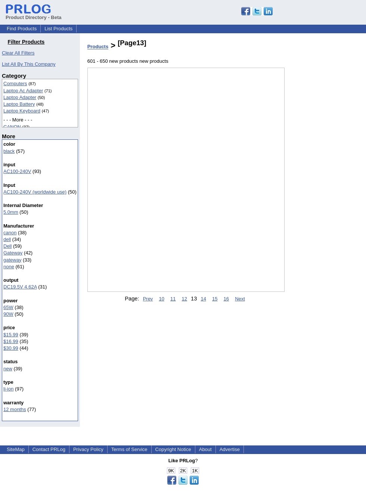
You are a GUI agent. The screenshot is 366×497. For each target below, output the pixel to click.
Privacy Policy (88, 449)
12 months (14, 409)
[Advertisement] (322, 194)
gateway (12, 260)
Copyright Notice (173, 449)
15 (214, 299)
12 (184, 299)
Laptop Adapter (19, 97)
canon (9, 232)
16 (226, 299)
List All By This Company (29, 64)
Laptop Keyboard (21, 111)
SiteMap (16, 449)
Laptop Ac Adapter (23, 90)
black (9, 151)
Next (240, 299)
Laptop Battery (19, 104)
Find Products (22, 28)
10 (161, 299)
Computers (15, 83)
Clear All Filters (18, 53)
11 (173, 299)
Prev (148, 299)
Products (97, 47)
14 (203, 299)
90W (8, 314)
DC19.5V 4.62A (20, 287)
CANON (12, 127)
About (205, 449)
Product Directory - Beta (34, 14)
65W (8, 307)
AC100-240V (17, 171)
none (8, 266)
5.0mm (10, 212)
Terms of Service (129, 449)
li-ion (8, 389)
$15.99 (10, 334)
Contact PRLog (48, 449)
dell (7, 239)
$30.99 (10, 348)
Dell (7, 246)
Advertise (230, 449)
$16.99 (10, 341)
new (7, 368)
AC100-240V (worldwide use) (34, 192)
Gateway (12, 253)
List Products (58, 28)
